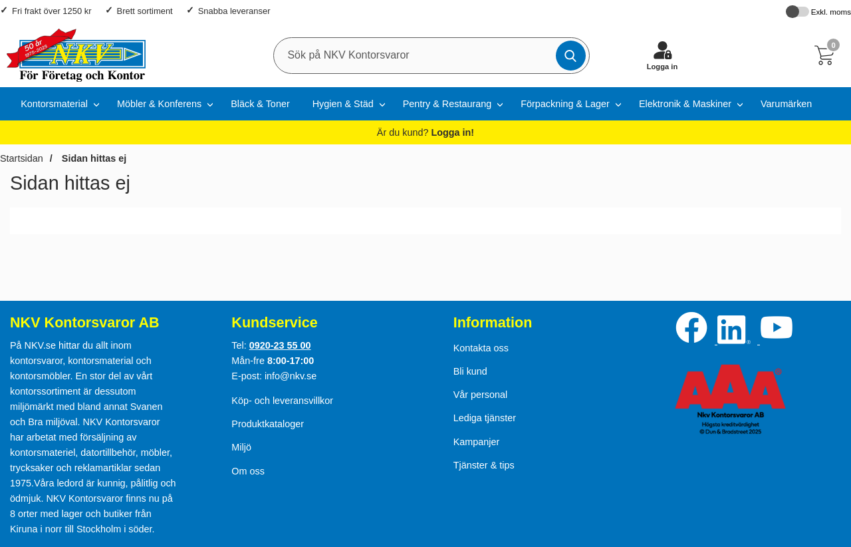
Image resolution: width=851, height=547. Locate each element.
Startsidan (21, 158)
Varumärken (786, 103)
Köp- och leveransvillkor (282, 400)
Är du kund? (425, 132)
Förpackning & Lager (565, 103)
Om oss (248, 471)
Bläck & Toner (260, 103)
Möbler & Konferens (159, 103)
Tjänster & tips (484, 465)
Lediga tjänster (484, 418)
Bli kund (470, 371)
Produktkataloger (267, 424)
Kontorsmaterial (54, 103)
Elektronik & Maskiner (685, 103)
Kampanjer (476, 442)
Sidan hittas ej (93, 158)
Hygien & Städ (343, 103)
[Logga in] (662, 55)
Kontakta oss (481, 348)
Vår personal (480, 394)
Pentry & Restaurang (447, 103)
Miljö (241, 447)
